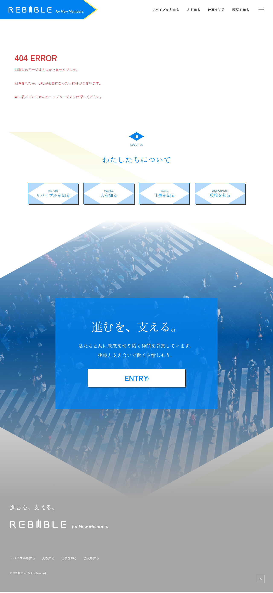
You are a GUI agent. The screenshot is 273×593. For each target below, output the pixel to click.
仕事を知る (216, 9)
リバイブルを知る (165, 9)
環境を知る (240, 9)
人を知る (193, 9)
